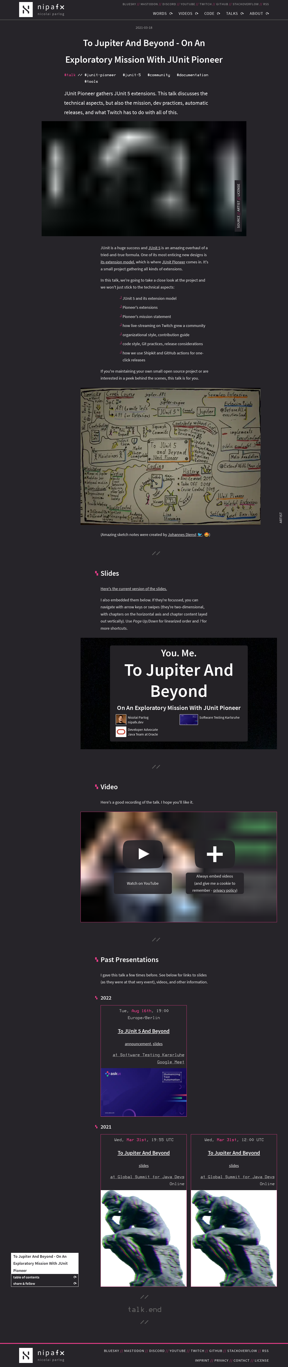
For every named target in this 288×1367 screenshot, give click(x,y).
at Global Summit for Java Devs (147, 1177)
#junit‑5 (132, 75)
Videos (186, 13)
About (256, 13)
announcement (138, 1043)
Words (160, 13)
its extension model (117, 262)
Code (209, 13)
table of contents (26, 1277)
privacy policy (224, 890)
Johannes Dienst (182, 534)
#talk (69, 75)
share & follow (24, 1283)
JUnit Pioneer (173, 262)
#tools (91, 81)
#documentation (192, 75)
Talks (232, 13)
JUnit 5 (154, 247)
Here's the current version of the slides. (134, 588)
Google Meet (170, 1062)
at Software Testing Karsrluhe (148, 1055)
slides (158, 1043)
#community (158, 75)
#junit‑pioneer (100, 75)
